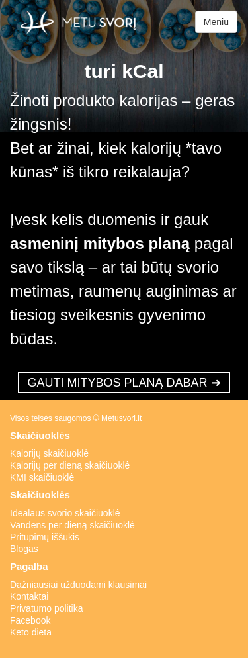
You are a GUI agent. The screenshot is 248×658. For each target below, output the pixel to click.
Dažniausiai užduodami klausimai (78, 584)
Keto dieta (31, 632)
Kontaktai (29, 596)
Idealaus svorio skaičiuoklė (65, 513)
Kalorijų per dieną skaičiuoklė (70, 465)
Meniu (216, 22)
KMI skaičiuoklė (42, 477)
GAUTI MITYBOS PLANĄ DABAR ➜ (123, 382)
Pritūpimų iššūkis (44, 537)
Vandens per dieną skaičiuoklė (72, 525)
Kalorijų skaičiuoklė (49, 453)
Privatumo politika (46, 608)
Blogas (24, 548)
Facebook (30, 620)
